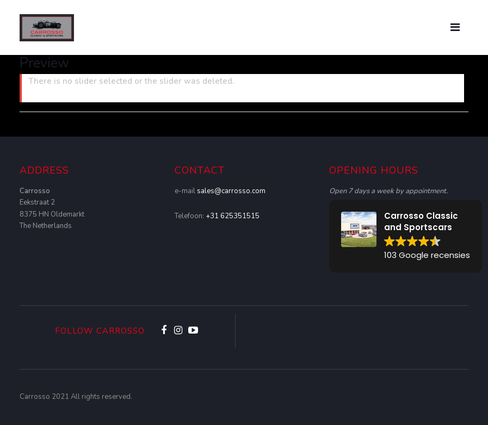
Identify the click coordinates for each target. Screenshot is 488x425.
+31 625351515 (233, 216)
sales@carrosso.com (231, 191)
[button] (405, 236)
